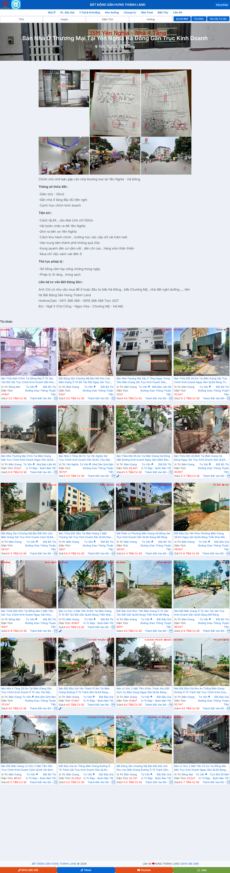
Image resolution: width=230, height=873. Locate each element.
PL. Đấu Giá (67, 12)
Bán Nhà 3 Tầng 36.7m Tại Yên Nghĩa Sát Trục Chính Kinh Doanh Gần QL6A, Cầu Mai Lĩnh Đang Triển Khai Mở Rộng (84, 458)
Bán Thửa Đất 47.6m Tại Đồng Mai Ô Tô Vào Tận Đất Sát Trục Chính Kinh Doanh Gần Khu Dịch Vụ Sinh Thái (27, 380)
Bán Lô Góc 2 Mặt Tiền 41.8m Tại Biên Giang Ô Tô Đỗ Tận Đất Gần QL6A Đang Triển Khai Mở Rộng (85, 613)
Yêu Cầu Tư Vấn (218, 18)
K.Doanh (37, 407)
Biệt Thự (163, 12)
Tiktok (86, 870)
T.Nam (102, 562)
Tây (218, 562)
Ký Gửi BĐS (182, 18)
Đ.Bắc (104, 330)
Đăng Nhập (222, 4)
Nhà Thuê (147, 12)
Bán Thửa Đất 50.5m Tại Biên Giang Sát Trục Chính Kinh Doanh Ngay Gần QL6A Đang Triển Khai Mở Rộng (201, 380)
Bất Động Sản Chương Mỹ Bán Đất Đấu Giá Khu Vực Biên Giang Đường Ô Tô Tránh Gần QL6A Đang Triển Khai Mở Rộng (142, 768)
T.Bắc (217, 485)
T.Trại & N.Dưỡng (89, 12)
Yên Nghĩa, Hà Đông (117, 46)
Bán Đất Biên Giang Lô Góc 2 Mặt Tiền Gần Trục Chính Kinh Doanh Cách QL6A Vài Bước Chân (27, 768)
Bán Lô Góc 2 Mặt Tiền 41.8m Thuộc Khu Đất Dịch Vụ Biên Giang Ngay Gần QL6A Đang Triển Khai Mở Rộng (143, 690)
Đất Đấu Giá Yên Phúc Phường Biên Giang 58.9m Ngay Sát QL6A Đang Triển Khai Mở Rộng (199, 535)
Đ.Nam (217, 640)
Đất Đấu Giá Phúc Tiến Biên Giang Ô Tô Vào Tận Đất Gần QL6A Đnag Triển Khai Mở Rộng (143, 612)
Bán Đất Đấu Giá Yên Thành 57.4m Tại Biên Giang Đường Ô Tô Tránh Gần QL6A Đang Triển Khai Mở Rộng (84, 690)
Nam (219, 330)
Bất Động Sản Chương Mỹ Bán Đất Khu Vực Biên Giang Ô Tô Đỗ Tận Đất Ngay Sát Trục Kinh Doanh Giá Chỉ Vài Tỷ (84, 380)
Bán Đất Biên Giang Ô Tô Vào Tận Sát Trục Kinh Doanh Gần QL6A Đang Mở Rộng (199, 612)
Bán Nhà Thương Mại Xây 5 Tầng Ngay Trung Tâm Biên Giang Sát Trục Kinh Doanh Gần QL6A (143, 380)
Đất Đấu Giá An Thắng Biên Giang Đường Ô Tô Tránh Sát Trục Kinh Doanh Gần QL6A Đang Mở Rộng (84, 768)
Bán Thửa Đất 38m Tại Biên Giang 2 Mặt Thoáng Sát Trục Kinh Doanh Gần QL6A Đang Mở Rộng (86, 535)
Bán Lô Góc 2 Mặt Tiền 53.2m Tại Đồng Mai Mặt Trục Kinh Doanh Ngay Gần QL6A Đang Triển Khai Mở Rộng (200, 768)
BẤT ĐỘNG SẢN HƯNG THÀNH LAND (54, 863)
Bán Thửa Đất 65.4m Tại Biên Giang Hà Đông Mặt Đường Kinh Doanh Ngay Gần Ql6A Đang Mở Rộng (143, 458)
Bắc (162, 330)
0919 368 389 (189, 863)
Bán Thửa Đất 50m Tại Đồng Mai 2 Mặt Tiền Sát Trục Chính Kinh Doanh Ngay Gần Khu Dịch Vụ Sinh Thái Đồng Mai (27, 613)
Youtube (144, 870)
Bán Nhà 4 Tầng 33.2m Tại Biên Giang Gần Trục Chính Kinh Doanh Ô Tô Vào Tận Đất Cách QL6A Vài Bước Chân (26, 690)
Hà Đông (5, 330)
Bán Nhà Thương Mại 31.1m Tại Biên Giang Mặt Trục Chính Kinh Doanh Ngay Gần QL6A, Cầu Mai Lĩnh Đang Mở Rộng (27, 458)
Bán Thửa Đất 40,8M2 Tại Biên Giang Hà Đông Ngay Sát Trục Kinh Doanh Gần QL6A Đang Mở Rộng (199, 458)
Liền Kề (177, 12)
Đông (47, 330)
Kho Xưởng (112, 12)
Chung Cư (130, 12)
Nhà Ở (51, 12)
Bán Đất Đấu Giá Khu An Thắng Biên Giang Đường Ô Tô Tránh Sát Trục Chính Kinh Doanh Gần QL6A (201, 690)
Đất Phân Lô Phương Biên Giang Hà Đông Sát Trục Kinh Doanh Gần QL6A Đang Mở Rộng (143, 535)
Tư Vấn (31, 386)
